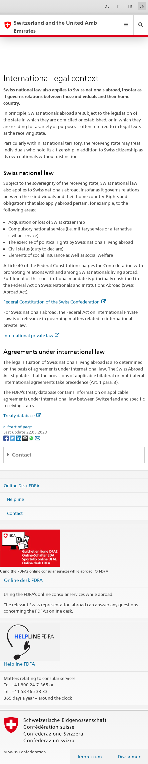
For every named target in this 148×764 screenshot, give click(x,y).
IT (118, 6)
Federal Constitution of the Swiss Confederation (54, 301)
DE (107, 6)
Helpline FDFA (19, 664)
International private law (31, 335)
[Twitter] (13, 437)
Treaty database (22, 415)
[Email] (37, 437)
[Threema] (25, 437)
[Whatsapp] (32, 437)
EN (142, 6)
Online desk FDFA (23, 580)
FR (130, 6)
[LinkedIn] (19, 437)
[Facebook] (6, 437)
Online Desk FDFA (21, 485)
